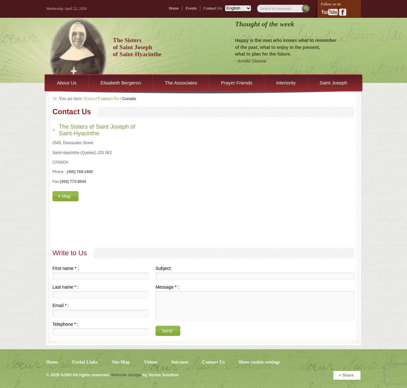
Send (167, 330)
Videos (151, 362)
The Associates (181, 82)
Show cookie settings (259, 362)
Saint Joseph (333, 82)
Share (347, 375)
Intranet (179, 362)
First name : (65, 268)
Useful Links (85, 362)
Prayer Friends (236, 82)
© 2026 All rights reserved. (78, 374)
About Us (67, 82)
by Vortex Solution (160, 374)
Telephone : (65, 324)
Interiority (286, 82)
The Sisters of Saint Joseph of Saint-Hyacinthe (97, 130)
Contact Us (213, 8)
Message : (167, 287)
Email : (60, 305)
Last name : (65, 287)
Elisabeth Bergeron (120, 82)
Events (191, 8)
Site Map (121, 362)
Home (174, 8)
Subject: (163, 268)
